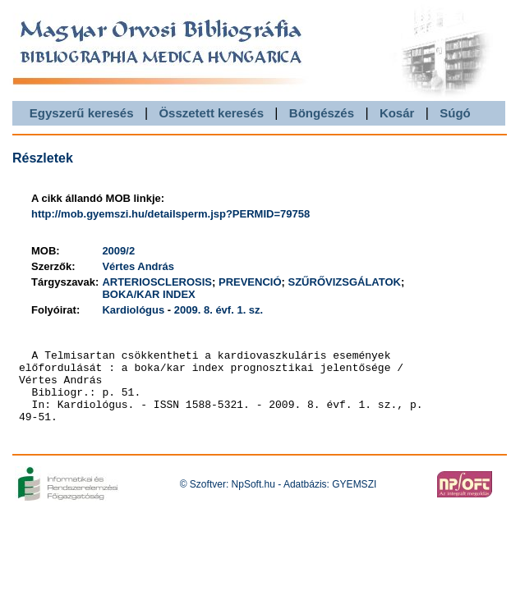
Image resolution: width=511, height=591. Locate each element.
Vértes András (138, 266)
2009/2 (118, 251)
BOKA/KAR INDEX (148, 294)
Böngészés (321, 113)
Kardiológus (133, 310)
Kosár (397, 113)
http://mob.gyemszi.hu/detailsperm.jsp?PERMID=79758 (170, 214)
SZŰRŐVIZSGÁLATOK (344, 282)
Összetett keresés (211, 113)
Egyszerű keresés (82, 113)
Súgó (455, 113)
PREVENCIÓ (250, 282)
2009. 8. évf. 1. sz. (218, 310)
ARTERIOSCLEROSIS (157, 282)
